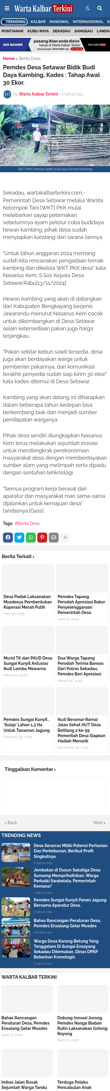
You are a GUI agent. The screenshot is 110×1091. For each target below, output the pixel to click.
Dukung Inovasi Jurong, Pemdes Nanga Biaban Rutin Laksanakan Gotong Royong (82, 1025)
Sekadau (61, 31)
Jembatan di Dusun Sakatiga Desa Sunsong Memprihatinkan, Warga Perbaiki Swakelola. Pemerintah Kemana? (67, 878)
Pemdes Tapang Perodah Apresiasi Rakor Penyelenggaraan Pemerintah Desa (81, 604)
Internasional (88, 21)
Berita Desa (29, 58)
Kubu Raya (38, 31)
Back (12, 822)
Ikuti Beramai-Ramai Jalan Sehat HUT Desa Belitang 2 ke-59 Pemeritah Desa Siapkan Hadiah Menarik (82, 730)
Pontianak (12, 31)
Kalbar (38, 21)
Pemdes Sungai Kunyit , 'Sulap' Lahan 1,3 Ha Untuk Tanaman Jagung (27, 724)
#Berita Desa (27, 523)
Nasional (59, 21)
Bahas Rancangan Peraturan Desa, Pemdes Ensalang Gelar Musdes (67, 923)
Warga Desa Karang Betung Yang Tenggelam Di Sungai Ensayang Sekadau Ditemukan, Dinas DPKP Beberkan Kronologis (66, 949)
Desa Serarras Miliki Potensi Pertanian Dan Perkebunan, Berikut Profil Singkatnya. (71, 851)
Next (98, 822)
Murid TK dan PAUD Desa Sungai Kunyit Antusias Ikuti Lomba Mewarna (28, 663)
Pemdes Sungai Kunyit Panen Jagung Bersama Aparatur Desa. (70, 903)
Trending (14, 21)
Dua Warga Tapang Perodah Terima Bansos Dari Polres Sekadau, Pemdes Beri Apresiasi (81, 666)
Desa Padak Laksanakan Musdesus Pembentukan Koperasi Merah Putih (28, 602)
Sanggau (83, 31)
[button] (7, 9)
